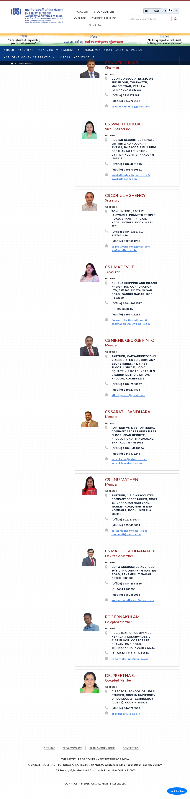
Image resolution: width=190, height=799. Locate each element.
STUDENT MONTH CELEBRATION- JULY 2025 (38, 57)
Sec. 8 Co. (95, 25)
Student (27, 50)
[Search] (175, 19)
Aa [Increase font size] (164, 10)
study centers (104, 11)
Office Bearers (25, 64)
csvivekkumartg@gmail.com (131, 106)
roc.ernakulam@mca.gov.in (130, 659)
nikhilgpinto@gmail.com (128, 395)
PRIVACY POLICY (72, 748)
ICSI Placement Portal (124, 50)
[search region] (153, 19)
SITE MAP (49, 748)
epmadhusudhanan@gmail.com (133, 600)
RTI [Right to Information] (147, 10)
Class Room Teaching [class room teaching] (57, 50)
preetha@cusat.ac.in (126, 714)
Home (10, 50)
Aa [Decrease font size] (176, 10)
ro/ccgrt (82, 11)
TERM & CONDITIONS (102, 748)
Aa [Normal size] (170, 10)
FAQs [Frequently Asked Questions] (156, 10)
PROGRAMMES (90, 50)
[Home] (12, 64)
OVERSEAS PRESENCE (103, 18)
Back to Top (177, 791)
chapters (80, 18)
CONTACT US (131, 748)
